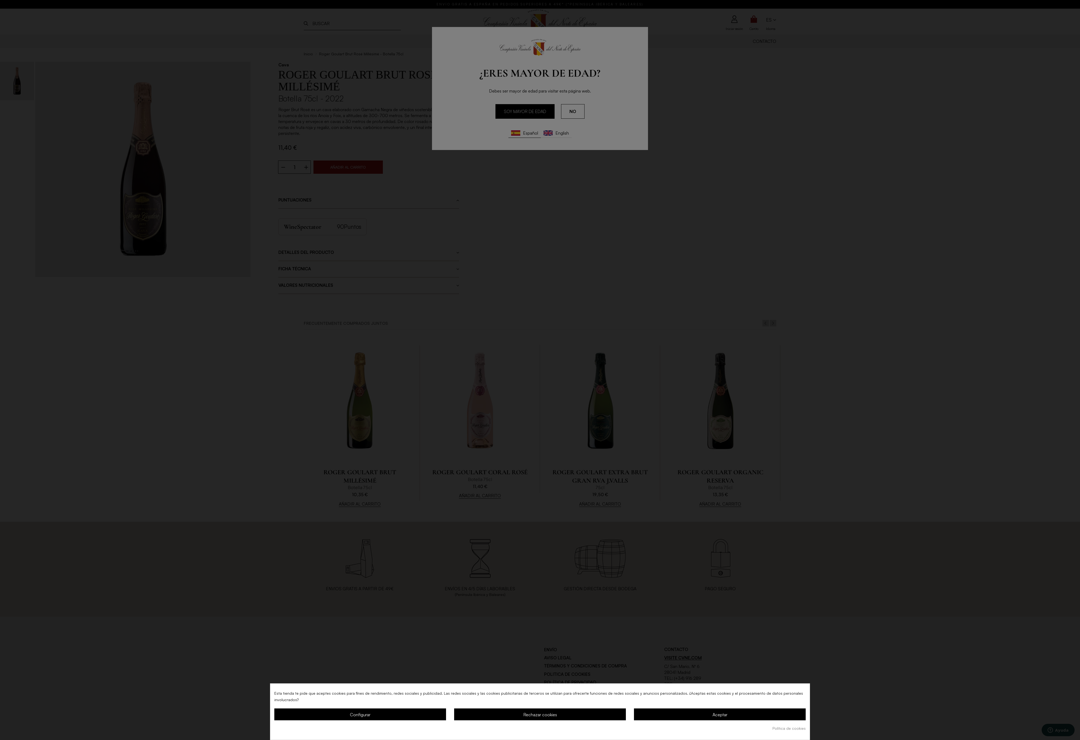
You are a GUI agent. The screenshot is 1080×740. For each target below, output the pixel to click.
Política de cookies (789, 728)
